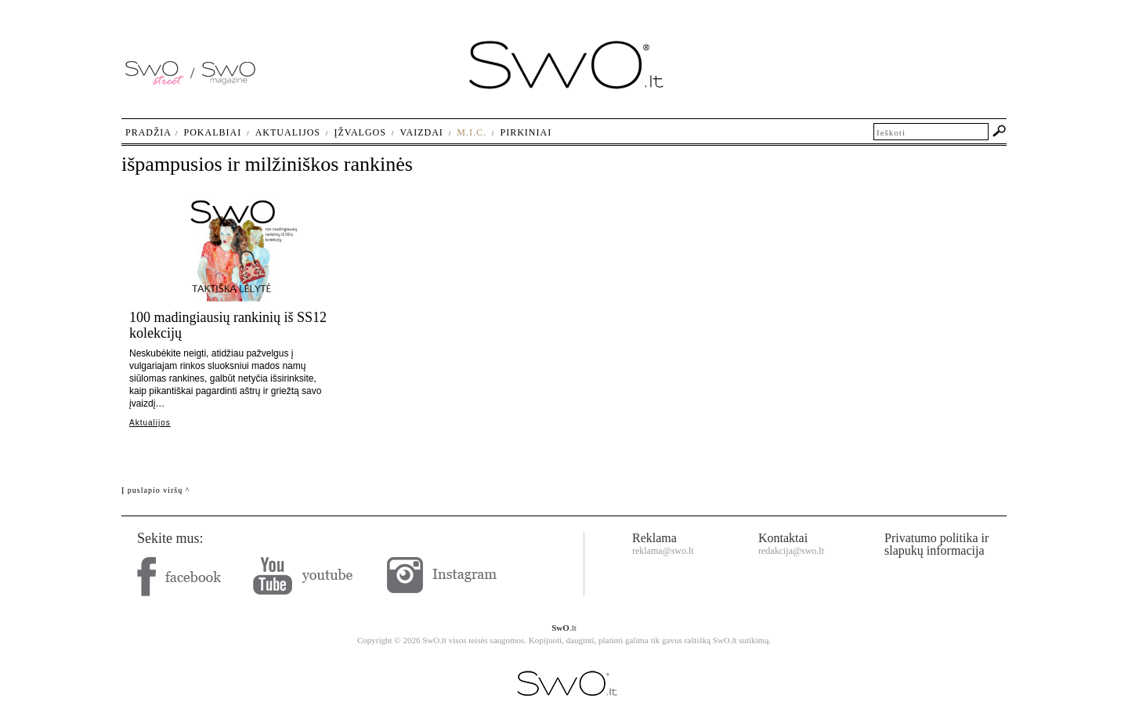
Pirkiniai (526, 132)
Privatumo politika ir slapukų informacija (936, 544)
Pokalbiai (213, 132)
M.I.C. (471, 132)
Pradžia (148, 132)
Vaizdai (421, 132)
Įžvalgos (359, 132)
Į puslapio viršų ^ (155, 490)
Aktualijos (150, 422)
